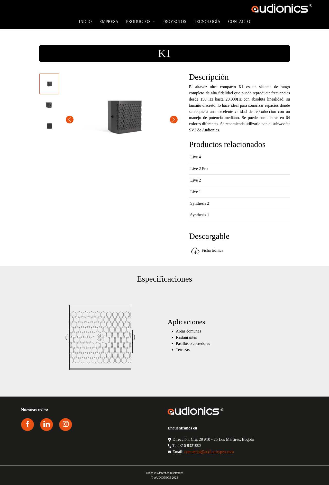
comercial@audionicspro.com (209, 452)
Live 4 (195, 157)
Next (174, 119)
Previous (70, 119)
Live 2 (195, 180)
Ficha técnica (206, 250)
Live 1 (195, 192)
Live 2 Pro (199, 168)
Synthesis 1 (199, 215)
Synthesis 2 (199, 203)
